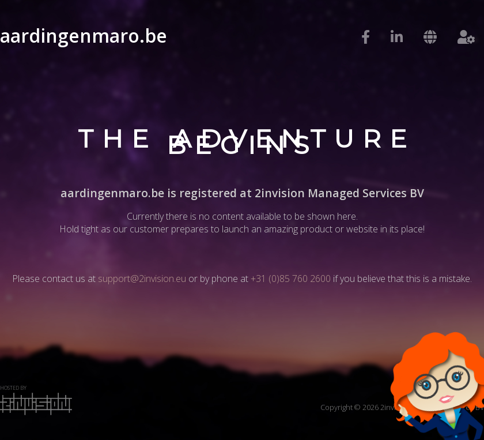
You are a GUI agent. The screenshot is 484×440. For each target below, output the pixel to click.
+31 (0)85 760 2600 (291, 278)
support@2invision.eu (142, 278)
